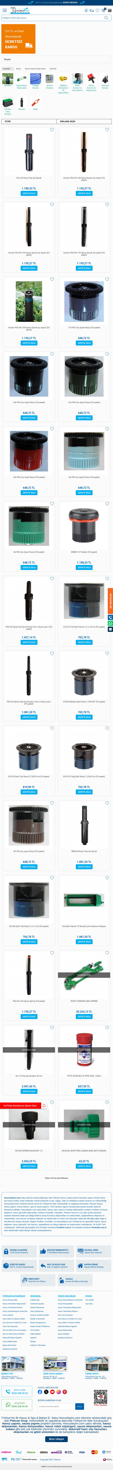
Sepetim (33, 1338)
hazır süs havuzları (69, 1218)
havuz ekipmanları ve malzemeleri (65, 1215)
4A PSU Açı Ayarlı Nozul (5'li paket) (28, 552)
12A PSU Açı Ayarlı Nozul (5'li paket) (84, 402)
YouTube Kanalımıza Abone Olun (25, 1105)
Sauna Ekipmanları (10, 1341)
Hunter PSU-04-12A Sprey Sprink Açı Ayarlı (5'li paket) (29, 254)
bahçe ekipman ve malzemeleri (67, 1224)
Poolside (49, 1212)
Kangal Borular (35, 81)
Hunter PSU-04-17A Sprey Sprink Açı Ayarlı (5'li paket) (84, 254)
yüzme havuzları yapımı (83, 1198)
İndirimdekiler (35, 1334)
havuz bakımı (23, 1206)
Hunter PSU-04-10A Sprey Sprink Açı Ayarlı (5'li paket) (29, 329)
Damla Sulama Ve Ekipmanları (91, 82)
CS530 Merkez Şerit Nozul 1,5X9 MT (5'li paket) (84, 702)
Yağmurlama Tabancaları (21, 81)
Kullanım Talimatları (38, 1345)
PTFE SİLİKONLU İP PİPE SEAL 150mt (84, 1076)
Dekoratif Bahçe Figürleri (12, 1338)
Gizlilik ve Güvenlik (37, 1319)
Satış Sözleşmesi (37, 1311)
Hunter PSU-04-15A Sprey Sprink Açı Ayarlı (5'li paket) (84, 179)
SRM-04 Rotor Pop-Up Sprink (84, 851)
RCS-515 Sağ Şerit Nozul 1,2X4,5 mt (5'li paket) (84, 776)
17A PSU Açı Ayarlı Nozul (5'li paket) (84, 328)
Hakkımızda (34, 1300)
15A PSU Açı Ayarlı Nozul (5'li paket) (29, 402)
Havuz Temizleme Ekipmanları (14, 1304)
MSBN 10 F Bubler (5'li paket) (84, 552)
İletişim (33, 1341)
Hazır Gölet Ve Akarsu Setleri (14, 1319)
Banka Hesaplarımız (38, 1323)
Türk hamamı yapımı (59, 1206)
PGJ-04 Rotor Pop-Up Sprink (28, 178)
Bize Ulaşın (56, 1438)
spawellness (44, 1224)
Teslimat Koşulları (37, 1304)
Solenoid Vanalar (105, 81)
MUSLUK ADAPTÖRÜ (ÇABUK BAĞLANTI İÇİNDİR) (84, 1151)
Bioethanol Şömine (10, 1349)
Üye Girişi (89, 1304)
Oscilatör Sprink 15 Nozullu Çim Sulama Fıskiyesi (84, 926)
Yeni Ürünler (35, 1330)
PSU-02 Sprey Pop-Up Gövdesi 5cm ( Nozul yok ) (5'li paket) (29, 628)
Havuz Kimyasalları (10, 1300)
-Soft (43, 1467)
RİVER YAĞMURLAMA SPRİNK (84, 1001)
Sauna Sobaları (64, 1334)
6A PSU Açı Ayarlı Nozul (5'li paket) (84, 477)
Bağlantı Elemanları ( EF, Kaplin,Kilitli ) (63, 83)
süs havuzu (32, 1224)
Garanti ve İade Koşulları (39, 1315)
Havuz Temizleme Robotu (12, 1307)
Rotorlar (21, 103)
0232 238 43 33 (20, 1393)
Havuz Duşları (8, 1315)
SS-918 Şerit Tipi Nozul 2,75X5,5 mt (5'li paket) (29, 776)
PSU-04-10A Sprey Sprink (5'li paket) (29, 1001)
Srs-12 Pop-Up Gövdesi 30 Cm (29, 1076)
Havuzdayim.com (28, 1209)
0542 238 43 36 (20, 1406)
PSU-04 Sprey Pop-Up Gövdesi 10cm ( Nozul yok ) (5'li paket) (29, 703)
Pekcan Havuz (59, 1198)
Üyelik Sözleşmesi (37, 1307)
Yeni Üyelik (89, 1300)
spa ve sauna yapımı (39, 1206)
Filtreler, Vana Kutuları (7, 106)
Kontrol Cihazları (49, 81)
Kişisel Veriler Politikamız (40, 1326)
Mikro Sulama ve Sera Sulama (77, 82)
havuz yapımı (10, 1206)
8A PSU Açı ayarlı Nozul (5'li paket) (29, 851)
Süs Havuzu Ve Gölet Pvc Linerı (15, 1323)
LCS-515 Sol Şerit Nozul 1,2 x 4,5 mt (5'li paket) (84, 627)
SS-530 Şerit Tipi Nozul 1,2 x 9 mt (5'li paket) (29, 926)
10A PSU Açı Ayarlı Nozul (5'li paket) (29, 477)
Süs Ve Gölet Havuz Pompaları (14, 1330)
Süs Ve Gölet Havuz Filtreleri (14, 1334)
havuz (97, 1221)
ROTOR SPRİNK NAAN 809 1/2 (29, 1151)
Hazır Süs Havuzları (10, 1326)
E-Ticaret (49, 1467)
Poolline (95, 1209)
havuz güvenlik (19, 1224)
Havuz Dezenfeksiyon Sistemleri (15, 1311)
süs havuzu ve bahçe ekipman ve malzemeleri (36, 1218)
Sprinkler (7, 80)
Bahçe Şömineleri (9, 1345)
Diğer (35, 103)
